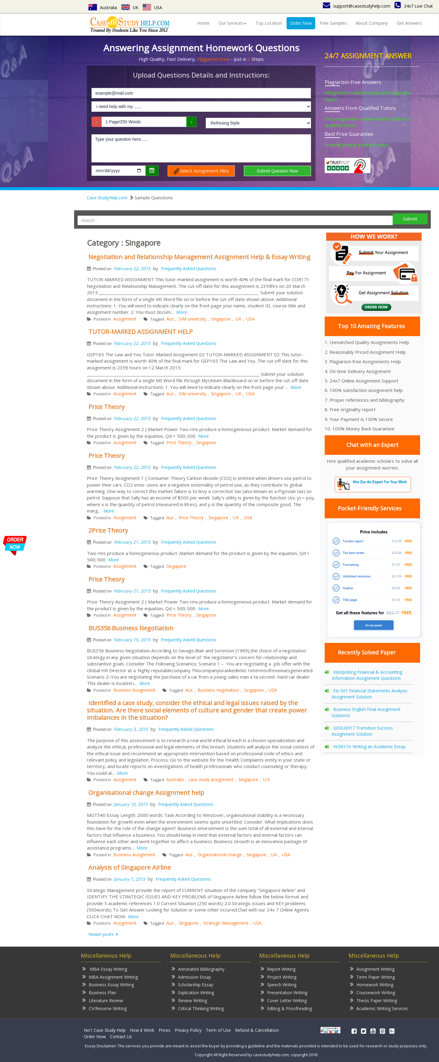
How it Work (142, 1030)
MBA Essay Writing (104, 969)
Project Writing (278, 976)
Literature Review (102, 1000)
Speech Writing (278, 984)
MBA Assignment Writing (110, 976)
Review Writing (189, 1000)
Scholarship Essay (192, 984)
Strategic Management (225, 923)
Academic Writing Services (379, 1008)
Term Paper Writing (372, 976)
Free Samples (333, 23)
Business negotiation (218, 690)
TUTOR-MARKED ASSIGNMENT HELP (140, 332)
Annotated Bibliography (198, 969)
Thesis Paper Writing (373, 1000)
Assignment (125, 319)
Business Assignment (134, 690)
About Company (372, 23)
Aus (170, 319)
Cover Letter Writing (284, 1000)
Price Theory (106, 407)
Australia (102, 7)
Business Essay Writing (108, 984)
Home (203, 23)
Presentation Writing (284, 992)
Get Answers (409, 23)
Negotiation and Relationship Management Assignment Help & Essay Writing (199, 257)
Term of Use (218, 1030)
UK (130, 7)
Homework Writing (371, 984)
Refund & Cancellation (257, 1030)
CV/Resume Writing (104, 1008)
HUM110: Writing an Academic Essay (369, 746)
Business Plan (99, 992)
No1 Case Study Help (105, 1030)
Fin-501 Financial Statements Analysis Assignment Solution (369, 694)
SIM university (192, 319)
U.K (266, 779)
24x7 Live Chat (413, 6)
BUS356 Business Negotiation (130, 628)
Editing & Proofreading (286, 1008)
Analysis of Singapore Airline (129, 867)
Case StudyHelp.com (107, 198)
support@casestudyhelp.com (356, 6)
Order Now (301, 23)
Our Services (232, 23)
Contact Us (121, 1036)
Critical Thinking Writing (198, 1008)
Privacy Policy (188, 1030)
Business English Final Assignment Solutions (366, 712)
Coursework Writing (372, 992)
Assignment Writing (372, 969)
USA (153, 7)
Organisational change (220, 854)
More (181, 312)
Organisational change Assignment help (146, 792)
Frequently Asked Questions (188, 268)
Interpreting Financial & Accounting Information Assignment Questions (367, 675)
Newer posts (101, 934)
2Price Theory (108, 530)
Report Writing (278, 969)
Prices (164, 1030)
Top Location (268, 23)
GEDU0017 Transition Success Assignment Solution (362, 731)
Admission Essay (191, 976)
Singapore (221, 319)
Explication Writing (193, 992)
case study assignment (211, 779)
